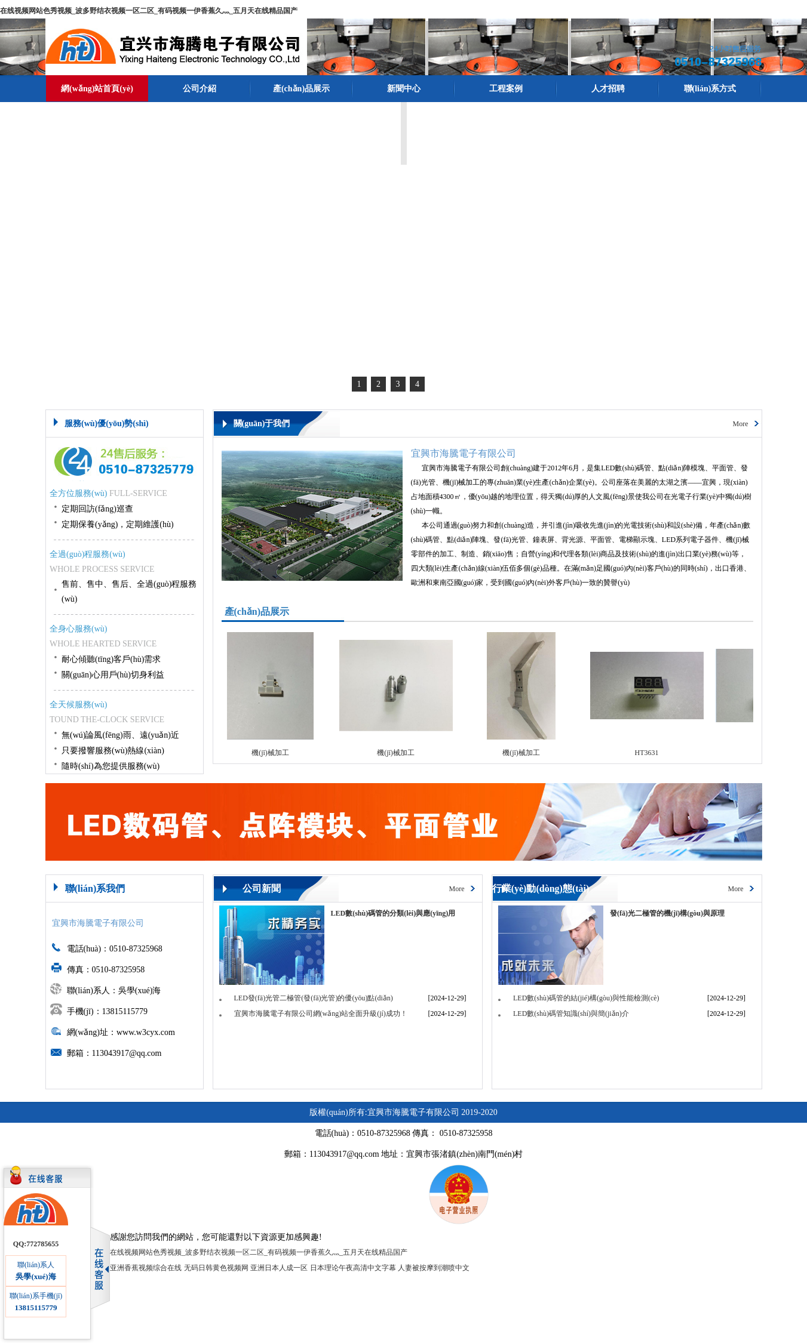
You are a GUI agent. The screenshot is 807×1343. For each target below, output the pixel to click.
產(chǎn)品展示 (301, 88)
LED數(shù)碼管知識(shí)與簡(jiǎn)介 (571, 1013)
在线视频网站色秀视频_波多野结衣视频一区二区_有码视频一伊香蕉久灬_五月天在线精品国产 (148, 11)
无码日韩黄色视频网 (216, 1268)
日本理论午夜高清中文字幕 (353, 1268)
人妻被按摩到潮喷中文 (434, 1268)
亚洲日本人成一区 (279, 1268)
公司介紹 (199, 88)
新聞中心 (404, 88)
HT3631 (651, 752)
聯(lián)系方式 (710, 88)
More (740, 424)
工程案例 (506, 88)
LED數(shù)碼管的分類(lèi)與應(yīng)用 (393, 913)
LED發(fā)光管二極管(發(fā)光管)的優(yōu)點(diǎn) (313, 998)
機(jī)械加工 (274, 752)
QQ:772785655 (36, 1244)
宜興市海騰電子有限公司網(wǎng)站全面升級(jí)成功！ (320, 1013)
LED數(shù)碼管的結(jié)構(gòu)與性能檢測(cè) (586, 998)
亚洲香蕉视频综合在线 (146, 1268)
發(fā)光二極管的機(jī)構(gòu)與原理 (667, 913)
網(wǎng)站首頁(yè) (97, 88)
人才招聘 (608, 88)
